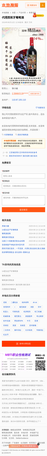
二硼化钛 (14, 302)
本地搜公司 (6, 435)
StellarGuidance (22, 438)
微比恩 (25, 435)
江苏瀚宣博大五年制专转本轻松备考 (23, 152)
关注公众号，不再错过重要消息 (23, 446)
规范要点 (17, 316)
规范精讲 (22, 307)
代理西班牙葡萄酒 (9, 289)
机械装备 (6, 316)
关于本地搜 (6, 443)
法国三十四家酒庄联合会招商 (13, 241)
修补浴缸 (17, 330)
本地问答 (24, 433)
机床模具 (27, 312)
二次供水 (6, 330)
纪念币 (6, 335)
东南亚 (22, 325)
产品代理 (22, 13)
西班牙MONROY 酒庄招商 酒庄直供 (23, 156)
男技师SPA (18, 321)
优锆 (5, 302)
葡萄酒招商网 (7, 433)
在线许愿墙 (16, 435)
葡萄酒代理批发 (8, 237)
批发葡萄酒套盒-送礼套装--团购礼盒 (16, 252)
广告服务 (15, 443)
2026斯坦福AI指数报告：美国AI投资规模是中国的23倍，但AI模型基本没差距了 (22, 386)
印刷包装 (16, 312)
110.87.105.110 (19, 100)
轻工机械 (38, 312)
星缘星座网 (34, 435)
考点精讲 (39, 316)
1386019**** (20, 93)
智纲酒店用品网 (29, 430)
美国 (14, 325)
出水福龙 (28, 330)
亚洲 (36, 321)
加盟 (14, 13)
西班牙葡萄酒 (23, 135)
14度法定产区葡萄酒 (10, 230)
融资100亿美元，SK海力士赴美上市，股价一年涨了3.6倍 (23, 390)
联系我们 (32, 443)
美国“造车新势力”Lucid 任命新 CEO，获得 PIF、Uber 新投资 (23, 381)
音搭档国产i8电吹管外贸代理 (13, 245)
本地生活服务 (25, 450)
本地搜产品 (34, 433)
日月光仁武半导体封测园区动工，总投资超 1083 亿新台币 (23, 404)
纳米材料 (25, 302)
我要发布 (32, 5)
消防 (32, 307)
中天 (28, 321)
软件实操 (6, 321)
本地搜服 (10, 5)
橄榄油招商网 (16, 430)
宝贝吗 (11, 438)
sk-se (35, 302)
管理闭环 (6, 307)
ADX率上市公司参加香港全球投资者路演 (18, 399)
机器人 (6, 312)
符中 (39, 307)
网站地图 (41, 443)
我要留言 (40, 108)
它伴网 (4, 438)
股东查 (16, 433)
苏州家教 (32, 325)
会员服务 (24, 443)
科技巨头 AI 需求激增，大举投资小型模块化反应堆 (21, 412)
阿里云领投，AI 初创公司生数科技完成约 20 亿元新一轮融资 (23, 417)
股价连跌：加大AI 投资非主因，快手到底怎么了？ (21, 421)
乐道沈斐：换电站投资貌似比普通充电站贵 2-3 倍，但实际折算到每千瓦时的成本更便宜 (23, 408)
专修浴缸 (39, 330)
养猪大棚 (5, 226)
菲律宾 (6, 325)
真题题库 (28, 316)
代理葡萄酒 (8, 135)
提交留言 (24, 210)
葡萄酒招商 (6, 233)
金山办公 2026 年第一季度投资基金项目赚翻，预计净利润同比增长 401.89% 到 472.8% (23, 395)
